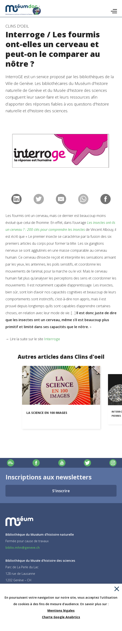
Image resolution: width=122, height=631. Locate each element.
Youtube (61, 462)
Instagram (113, 462)
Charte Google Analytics (61, 617)
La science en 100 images (46, 413)
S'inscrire (61, 490)
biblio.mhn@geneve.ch (22, 547)
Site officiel (10, 462)
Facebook (36, 462)
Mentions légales (61, 610)
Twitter (87, 462)
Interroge (52, 339)
